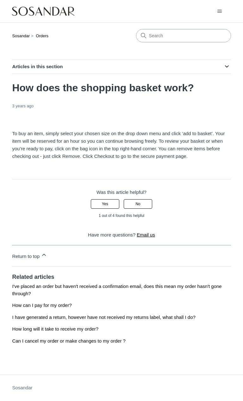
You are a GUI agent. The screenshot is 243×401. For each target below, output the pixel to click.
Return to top (29, 255)
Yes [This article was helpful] (105, 204)
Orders (42, 35)
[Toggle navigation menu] (220, 11)
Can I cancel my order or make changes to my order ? (69, 341)
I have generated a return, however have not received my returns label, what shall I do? (104, 317)
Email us (146, 234)
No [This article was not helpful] (137, 204)
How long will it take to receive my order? (55, 329)
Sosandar (21, 35)
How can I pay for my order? (42, 305)
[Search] (183, 35)
